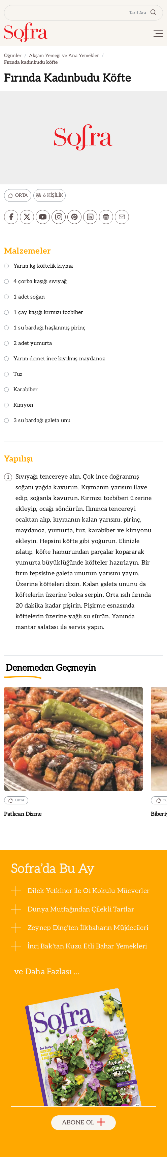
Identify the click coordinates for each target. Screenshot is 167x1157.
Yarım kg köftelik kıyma (38, 266)
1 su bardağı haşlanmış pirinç (45, 328)
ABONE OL (83, 1122)
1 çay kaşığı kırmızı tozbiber (43, 313)
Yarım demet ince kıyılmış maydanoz (54, 359)
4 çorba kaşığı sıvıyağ (35, 282)
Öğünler (13, 55)
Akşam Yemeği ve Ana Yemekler (64, 55)
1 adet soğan (24, 297)
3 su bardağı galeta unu (37, 421)
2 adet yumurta (28, 344)
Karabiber (21, 390)
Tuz (13, 374)
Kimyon (18, 405)
